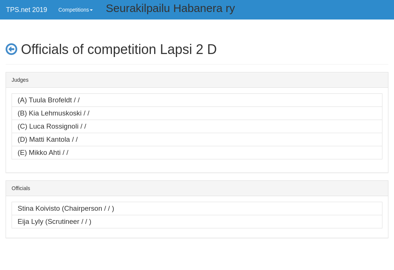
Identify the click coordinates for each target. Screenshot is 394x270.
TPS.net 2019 (26, 10)
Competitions (75, 10)
